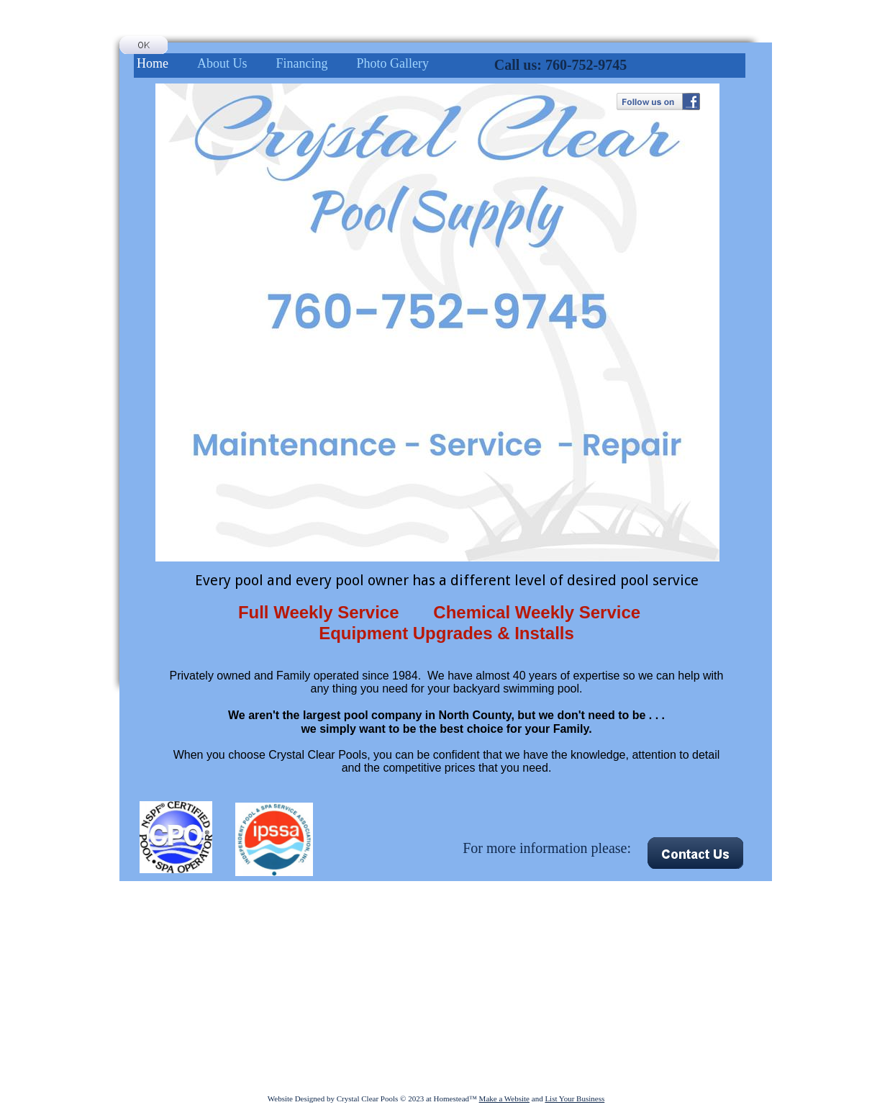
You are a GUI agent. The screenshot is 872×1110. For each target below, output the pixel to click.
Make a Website (504, 1098)
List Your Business (574, 1098)
